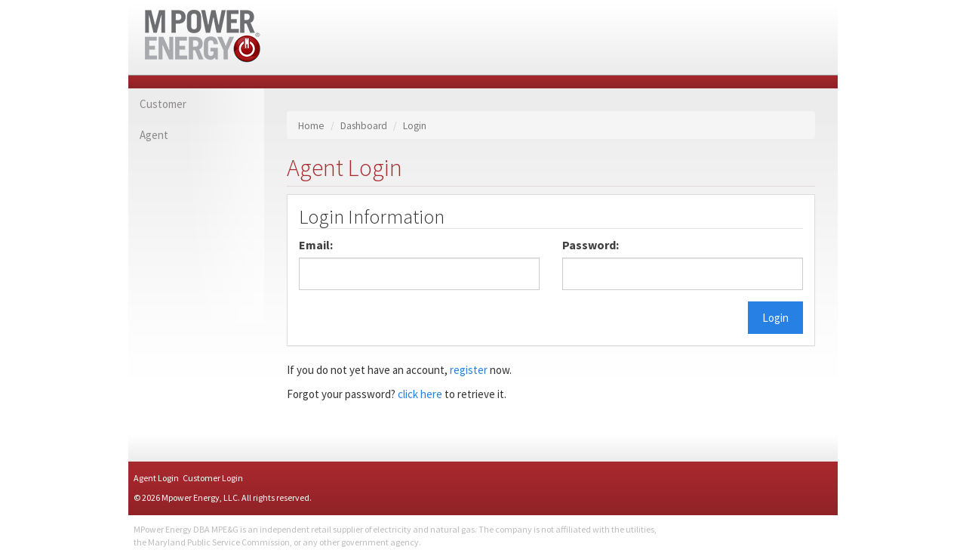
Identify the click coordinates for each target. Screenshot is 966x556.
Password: (590, 244)
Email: (316, 244)
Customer (163, 104)
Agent (154, 135)
